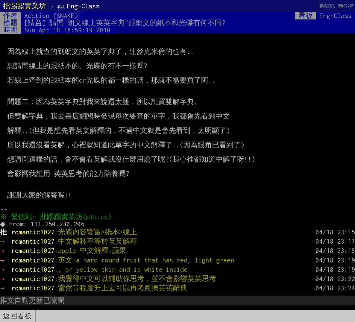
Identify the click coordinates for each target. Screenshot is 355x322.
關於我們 (346, 6)
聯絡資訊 (327, 6)
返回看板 (17, 316)
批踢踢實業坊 (24, 6)
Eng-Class (78, 6)
